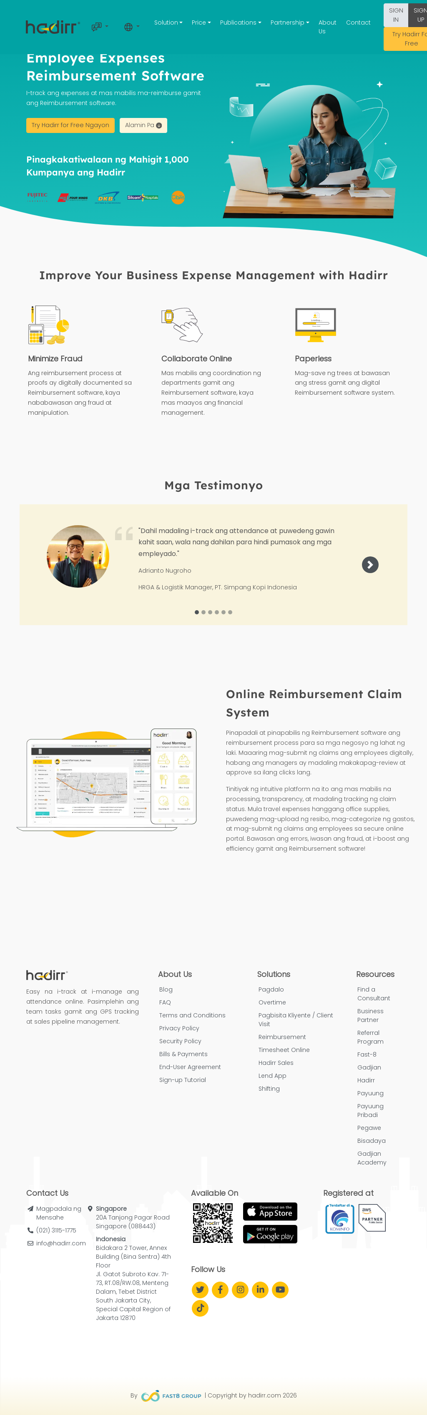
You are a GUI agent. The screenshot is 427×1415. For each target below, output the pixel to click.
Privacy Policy (179, 1028)
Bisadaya (371, 1141)
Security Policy (180, 1041)
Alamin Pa (143, 125)
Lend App (272, 1076)
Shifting (269, 1088)
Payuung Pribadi (370, 1110)
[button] (370, 564)
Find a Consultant (373, 993)
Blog (166, 989)
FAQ (165, 1002)
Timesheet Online (284, 1050)
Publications (238, 22)
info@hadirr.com (61, 1243)
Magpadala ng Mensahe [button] (58, 1213)
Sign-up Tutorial (182, 1080)
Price (199, 22)
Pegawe (369, 1128)
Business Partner (370, 1015)
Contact (358, 22)
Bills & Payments (183, 1054)
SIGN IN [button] (396, 15)
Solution (166, 22)
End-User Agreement (190, 1067)
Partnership (287, 22)
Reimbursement (282, 1037)
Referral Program (370, 1037)
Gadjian (369, 1067)
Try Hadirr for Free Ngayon (70, 125)
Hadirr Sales (276, 1063)
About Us (328, 26)
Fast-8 (367, 1054)
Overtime (272, 1002)
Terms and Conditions (192, 1015)
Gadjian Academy (372, 1158)
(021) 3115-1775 (56, 1230)
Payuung (370, 1093)
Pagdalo (271, 989)
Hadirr (366, 1080)
